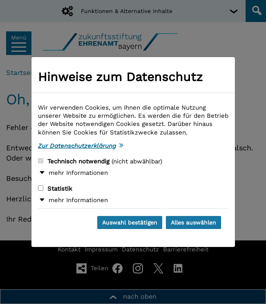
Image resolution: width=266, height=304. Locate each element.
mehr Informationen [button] (78, 172)
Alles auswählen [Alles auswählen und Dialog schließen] (193, 222)
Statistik (55, 188)
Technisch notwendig (100, 161)
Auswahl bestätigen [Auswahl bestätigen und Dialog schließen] (129, 222)
